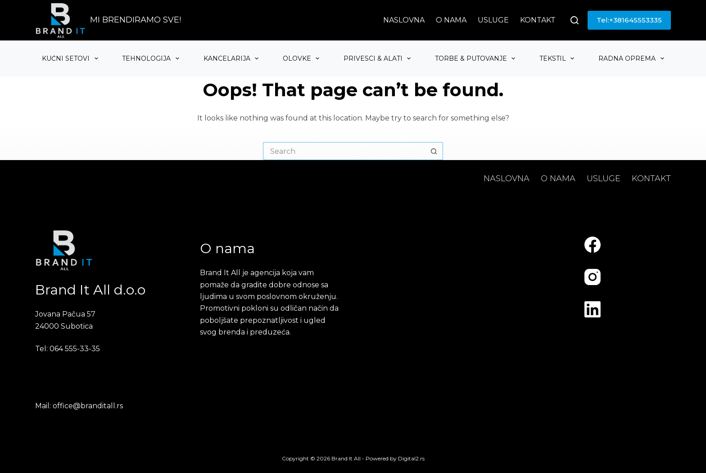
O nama (451, 20)
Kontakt (538, 20)
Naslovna (404, 20)
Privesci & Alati (378, 58)
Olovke (302, 58)
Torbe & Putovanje (476, 58)
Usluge (493, 20)
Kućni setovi (71, 58)
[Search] (574, 20)
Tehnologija (151, 58)
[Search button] (434, 151)
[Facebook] (592, 244)
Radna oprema (632, 58)
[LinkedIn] (592, 309)
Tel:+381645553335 (629, 20)
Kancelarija (232, 58)
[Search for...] (344, 151)
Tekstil (558, 58)
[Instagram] (592, 277)
